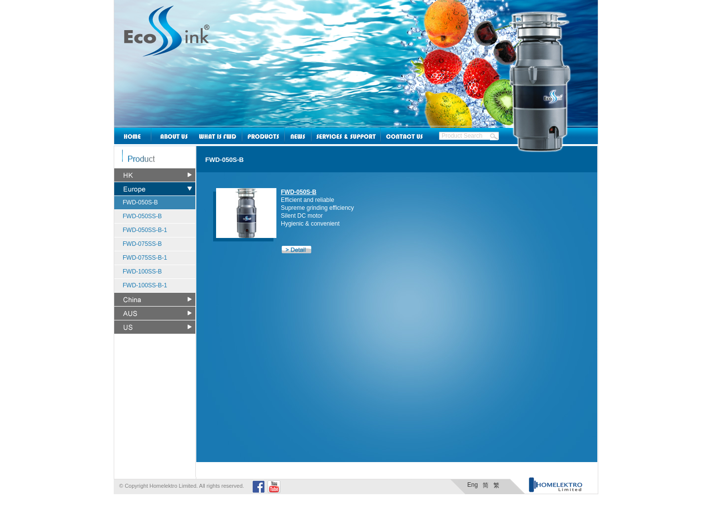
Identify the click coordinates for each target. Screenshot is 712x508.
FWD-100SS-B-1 (145, 285)
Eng (472, 484)
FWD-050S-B (140, 202)
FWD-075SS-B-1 (145, 257)
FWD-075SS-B (142, 243)
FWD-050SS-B (142, 216)
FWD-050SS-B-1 (145, 230)
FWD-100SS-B (142, 271)
